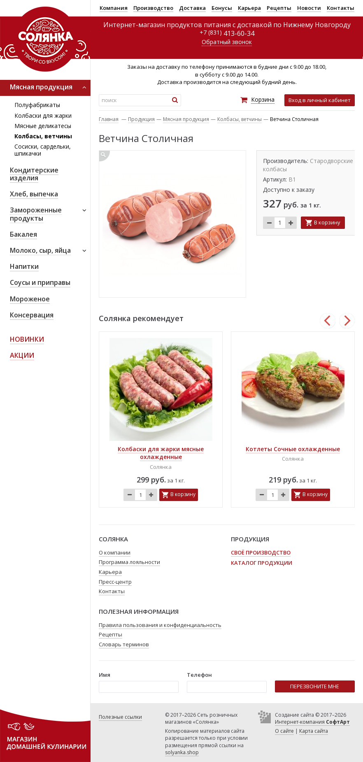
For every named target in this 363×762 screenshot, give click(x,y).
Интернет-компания (312, 721)
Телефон (199, 674)
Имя (104, 674)
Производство (153, 8)
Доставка (192, 8)
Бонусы (222, 8)
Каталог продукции (261, 562)
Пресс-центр (115, 581)
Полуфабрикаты (37, 105)
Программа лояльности (129, 562)
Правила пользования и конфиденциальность (160, 625)
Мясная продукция (186, 119)
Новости (309, 8)
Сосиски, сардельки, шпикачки (42, 149)
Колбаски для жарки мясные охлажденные (161, 453)
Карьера (249, 8)
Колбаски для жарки (43, 115)
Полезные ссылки (120, 716)
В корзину (327, 222)
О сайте (284, 730)
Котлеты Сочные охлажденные (293, 449)
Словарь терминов (124, 644)
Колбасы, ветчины (43, 136)
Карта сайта (313, 730)
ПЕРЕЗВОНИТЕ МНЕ (314, 686)
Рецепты (279, 8)
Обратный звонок (227, 42)
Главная (109, 119)
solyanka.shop (182, 752)
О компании (114, 552)
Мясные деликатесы (42, 126)
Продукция (141, 119)
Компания (114, 8)
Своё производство (261, 552)
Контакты (340, 8)
